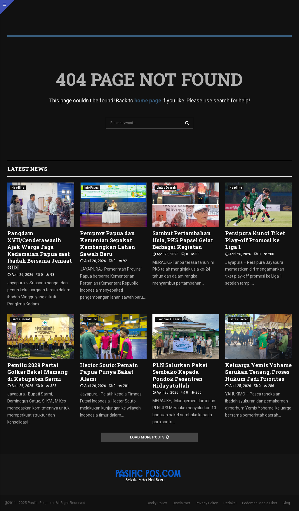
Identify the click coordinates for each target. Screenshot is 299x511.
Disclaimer (181, 503)
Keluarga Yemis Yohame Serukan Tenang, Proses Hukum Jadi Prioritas (258, 372)
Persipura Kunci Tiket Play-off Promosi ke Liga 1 (255, 240)
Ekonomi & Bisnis (169, 319)
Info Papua (91, 187)
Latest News (27, 168)
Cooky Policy (157, 503)
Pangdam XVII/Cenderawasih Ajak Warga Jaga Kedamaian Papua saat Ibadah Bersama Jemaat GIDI (39, 250)
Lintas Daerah (166, 187)
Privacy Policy (207, 503)
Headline (18, 187)
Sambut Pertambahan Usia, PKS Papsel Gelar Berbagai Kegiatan (182, 240)
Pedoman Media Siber (259, 503)
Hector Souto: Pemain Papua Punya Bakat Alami (109, 372)
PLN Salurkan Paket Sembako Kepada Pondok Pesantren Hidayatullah (180, 375)
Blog (286, 503)
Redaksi (230, 503)
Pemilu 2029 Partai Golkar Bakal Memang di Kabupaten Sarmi (37, 372)
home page (147, 100)
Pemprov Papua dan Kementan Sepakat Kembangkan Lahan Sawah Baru (107, 243)
